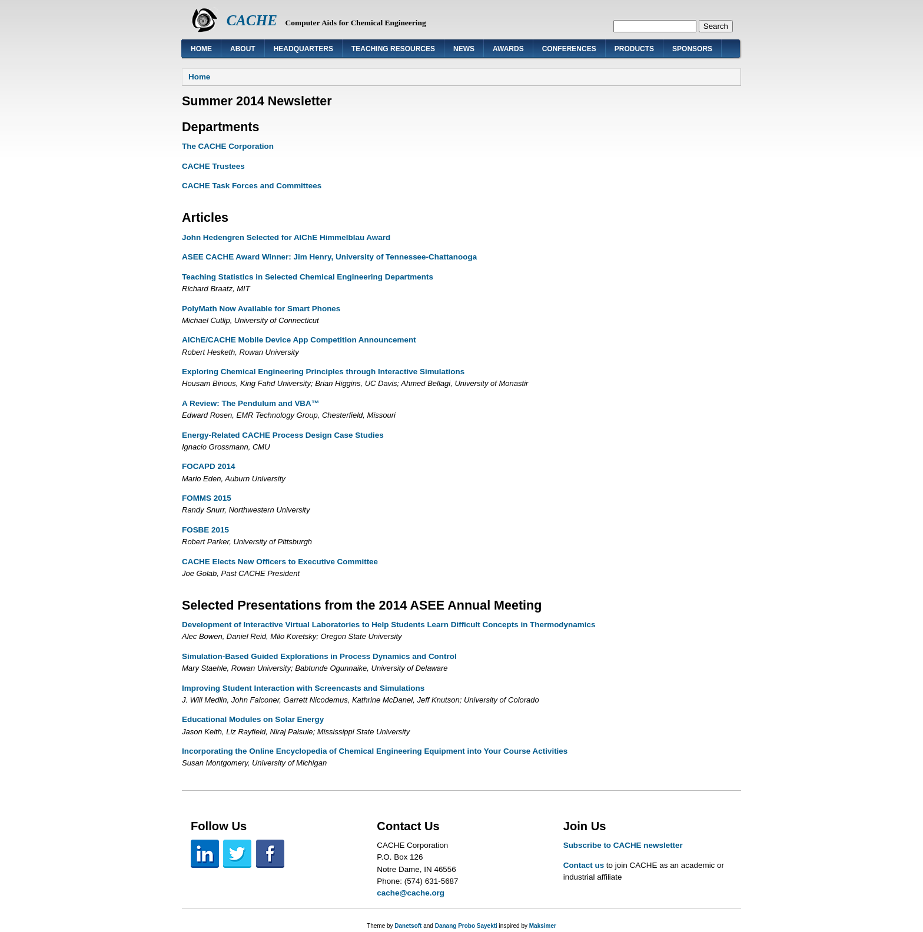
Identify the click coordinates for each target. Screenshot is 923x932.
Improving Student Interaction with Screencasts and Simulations (303, 688)
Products (634, 49)
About (242, 49)
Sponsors (692, 49)
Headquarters (303, 49)
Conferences (569, 49)
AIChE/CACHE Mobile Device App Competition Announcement (299, 339)
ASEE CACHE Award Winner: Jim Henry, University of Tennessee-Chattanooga (329, 256)
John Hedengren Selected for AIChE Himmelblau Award (286, 237)
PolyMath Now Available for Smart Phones (261, 308)
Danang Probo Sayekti (466, 926)
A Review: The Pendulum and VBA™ (250, 403)
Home (201, 49)
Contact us (583, 865)
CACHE (252, 20)
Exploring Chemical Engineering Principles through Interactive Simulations (323, 371)
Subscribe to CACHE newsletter (623, 845)
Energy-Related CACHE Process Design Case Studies (283, 435)
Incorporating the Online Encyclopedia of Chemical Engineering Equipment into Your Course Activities (374, 751)
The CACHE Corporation (228, 146)
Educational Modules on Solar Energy (253, 719)
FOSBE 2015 (205, 529)
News (463, 49)
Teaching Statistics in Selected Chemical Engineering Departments (307, 276)
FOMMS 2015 (206, 498)
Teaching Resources (393, 49)
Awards (508, 49)
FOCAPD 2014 (208, 466)
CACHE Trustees (213, 166)
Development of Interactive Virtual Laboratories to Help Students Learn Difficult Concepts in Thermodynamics (388, 624)
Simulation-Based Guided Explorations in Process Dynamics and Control (319, 656)
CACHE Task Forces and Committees (251, 185)
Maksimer (542, 926)
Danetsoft (407, 926)
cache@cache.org (410, 892)
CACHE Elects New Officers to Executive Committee (280, 561)
